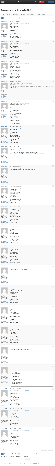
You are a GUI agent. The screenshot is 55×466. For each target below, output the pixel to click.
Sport (14, 23)
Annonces (27, 1)
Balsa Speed (5, 37)
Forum (41, 1)
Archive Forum (35, 1)
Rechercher (6, 14)
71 (12, 18)
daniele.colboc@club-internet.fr (37, 153)
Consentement (27, 463)
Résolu (27, 459)
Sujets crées (31, 14)
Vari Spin (4, 36)
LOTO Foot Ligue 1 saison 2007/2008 (22, 23)
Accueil (7, 6)
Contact (6, 463)
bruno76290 (4, 21)
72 (15, 18)
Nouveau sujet (15, 14)
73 (18, 18)
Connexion (51, 1)
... (9, 18)
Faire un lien (12, 463)
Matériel (14, 1)
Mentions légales (19, 463)
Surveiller (44, 450)
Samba (4, 35)
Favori (50, 450)
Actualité (9, 1)
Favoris (23, 14)
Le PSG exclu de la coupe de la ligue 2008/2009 (23, 83)
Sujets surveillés (40, 14)
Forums (11, 6)
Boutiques (20, 1)
